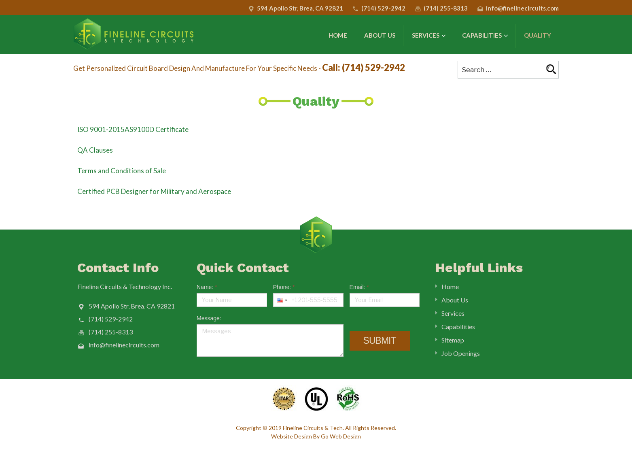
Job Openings (460, 353)
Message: (209, 318)
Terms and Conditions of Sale (121, 170)
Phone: (284, 287)
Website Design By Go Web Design (316, 436)
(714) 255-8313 (446, 8)
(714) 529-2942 (383, 8)
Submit (379, 340)
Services (429, 36)
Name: (207, 287)
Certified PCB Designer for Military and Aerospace (154, 191)
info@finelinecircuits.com (522, 8)
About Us (379, 35)
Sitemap (452, 340)
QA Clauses (95, 150)
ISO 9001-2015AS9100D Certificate (133, 129)
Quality (537, 35)
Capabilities (485, 36)
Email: (359, 287)
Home (338, 35)
